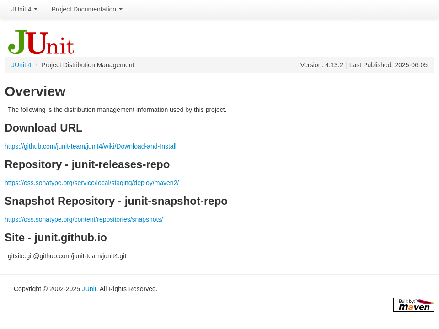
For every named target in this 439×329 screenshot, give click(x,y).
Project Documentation (87, 9)
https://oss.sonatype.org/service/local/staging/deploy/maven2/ (92, 182)
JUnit (89, 288)
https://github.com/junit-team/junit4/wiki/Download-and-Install (91, 146)
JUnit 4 (24, 9)
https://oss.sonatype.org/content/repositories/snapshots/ (84, 219)
